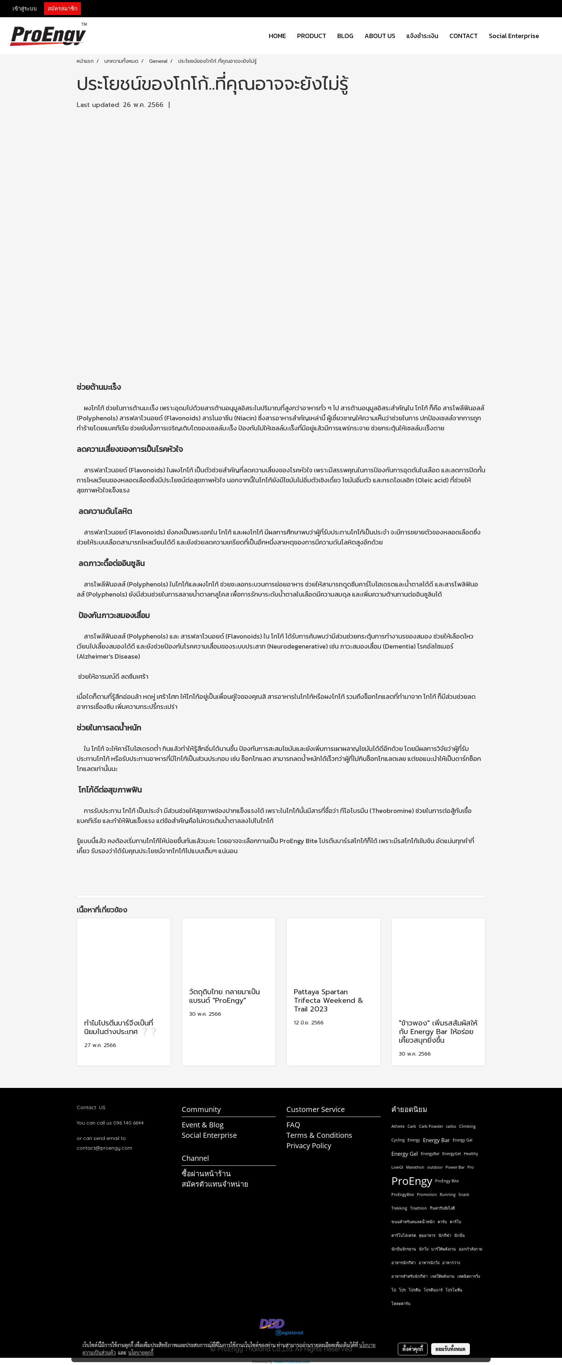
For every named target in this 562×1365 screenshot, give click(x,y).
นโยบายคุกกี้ (140, 1352)
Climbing (467, 1126)
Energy (414, 1139)
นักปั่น (459, 1235)
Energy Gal (462, 1139)
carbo (451, 1126)
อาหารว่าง (451, 1262)
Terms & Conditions (319, 1135)
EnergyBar (430, 1153)
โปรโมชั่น (454, 1289)
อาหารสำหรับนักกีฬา (409, 1276)
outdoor (435, 1167)
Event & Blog (203, 1125)
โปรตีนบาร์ (433, 1289)
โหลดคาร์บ (400, 1303)
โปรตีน (415, 1289)
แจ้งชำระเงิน (422, 36)
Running (448, 1194)
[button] (551, 36)
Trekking (399, 1208)
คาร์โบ (455, 1221)
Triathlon (418, 1208)
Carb (412, 1126)
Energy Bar (436, 1140)
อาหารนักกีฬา (403, 1262)
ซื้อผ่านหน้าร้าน (206, 1173)
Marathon (415, 1167)
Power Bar (455, 1167)
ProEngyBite (402, 1194)
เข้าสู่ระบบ (25, 8)
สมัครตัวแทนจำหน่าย (215, 1184)
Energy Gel (404, 1153)
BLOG (345, 36)
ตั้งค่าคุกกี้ (413, 1349)
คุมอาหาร (427, 1235)
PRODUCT (311, 36)
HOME (277, 36)
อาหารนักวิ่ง (429, 1262)
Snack (463, 1194)
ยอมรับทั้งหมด (450, 1349)
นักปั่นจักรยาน (403, 1249)
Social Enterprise (514, 36)
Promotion (427, 1194)
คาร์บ (442, 1221)
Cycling (398, 1139)
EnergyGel (451, 1153)
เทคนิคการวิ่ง (468, 1276)
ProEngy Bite (447, 1180)
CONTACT (463, 36)
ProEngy (411, 1180)
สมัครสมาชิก (62, 8)
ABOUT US (380, 36)
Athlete (398, 1126)
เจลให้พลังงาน (442, 1276)
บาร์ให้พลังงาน (443, 1249)
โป (393, 1289)
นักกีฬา (444, 1235)
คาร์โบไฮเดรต (403, 1235)
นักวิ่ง (423, 1249)
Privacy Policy (308, 1145)
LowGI (397, 1167)
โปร (402, 1289)
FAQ (293, 1125)
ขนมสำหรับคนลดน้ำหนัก (413, 1221)
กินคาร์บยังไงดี (442, 1208)
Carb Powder (431, 1126)
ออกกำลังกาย (470, 1249)
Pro (470, 1167)
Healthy (471, 1153)
